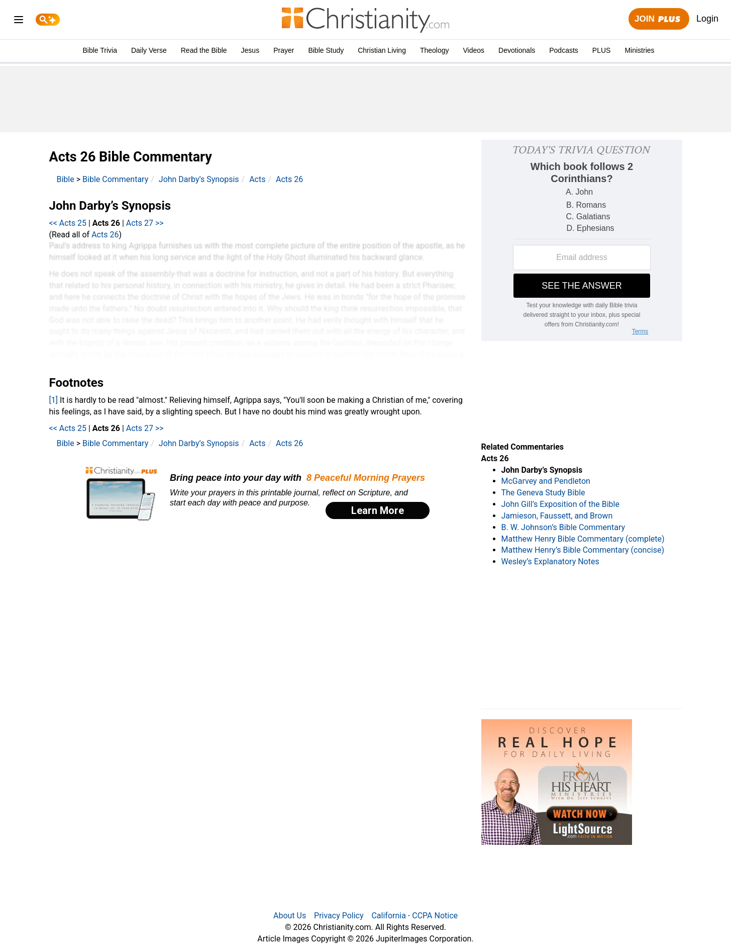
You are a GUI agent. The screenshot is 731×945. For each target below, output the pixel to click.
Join (659, 19)
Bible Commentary (115, 179)
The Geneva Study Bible (543, 492)
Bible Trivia (99, 50)
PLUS (601, 50)
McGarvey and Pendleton (545, 481)
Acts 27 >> (145, 223)
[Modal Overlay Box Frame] (257, 494)
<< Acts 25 (68, 223)
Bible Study (326, 50)
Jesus (250, 50)
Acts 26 (289, 179)
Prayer (283, 50)
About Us (289, 915)
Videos (474, 50)
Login (707, 19)
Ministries (639, 50)
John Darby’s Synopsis (199, 179)
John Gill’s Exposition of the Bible (560, 504)
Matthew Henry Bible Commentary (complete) (583, 539)
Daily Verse (149, 50)
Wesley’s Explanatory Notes (550, 561)
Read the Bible (204, 50)
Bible (65, 179)
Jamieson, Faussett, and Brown (557, 516)
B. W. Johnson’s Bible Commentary (563, 527)
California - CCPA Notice (414, 915)
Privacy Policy (339, 915)
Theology (434, 50)
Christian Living (382, 50)
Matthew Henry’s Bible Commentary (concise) (583, 550)
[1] (53, 400)
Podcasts (563, 50)
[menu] (19, 21)
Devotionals (516, 50)
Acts (257, 179)
